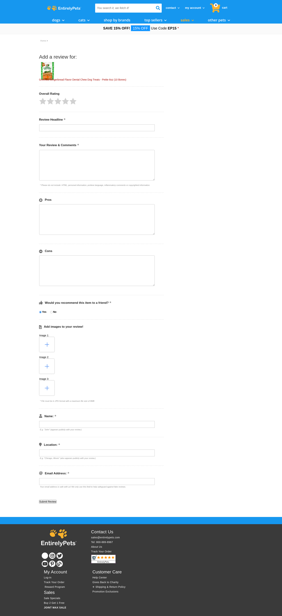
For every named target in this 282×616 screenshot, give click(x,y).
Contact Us (102, 531)
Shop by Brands (117, 20)
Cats (84, 20)
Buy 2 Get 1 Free (54, 602)
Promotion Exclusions (105, 591)
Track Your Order (101, 551)
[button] (42, 101)
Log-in (47, 577)
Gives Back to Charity (105, 582)
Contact (173, 7)
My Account (195, 7)
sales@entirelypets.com (105, 537)
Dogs (58, 20)
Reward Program (55, 586)
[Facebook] (45, 556)
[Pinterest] (52, 564)
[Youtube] (45, 564)
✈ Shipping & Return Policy (109, 586)
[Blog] (59, 564)
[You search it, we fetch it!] (123, 8)
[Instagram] (52, 556)
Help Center (99, 577)
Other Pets (219, 20)
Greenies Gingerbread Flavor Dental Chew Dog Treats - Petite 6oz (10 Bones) (82, 79)
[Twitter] (59, 556)
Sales (187, 20)
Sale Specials (52, 598)
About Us (96, 546)
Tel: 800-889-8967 (102, 542)
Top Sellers (155, 20)
